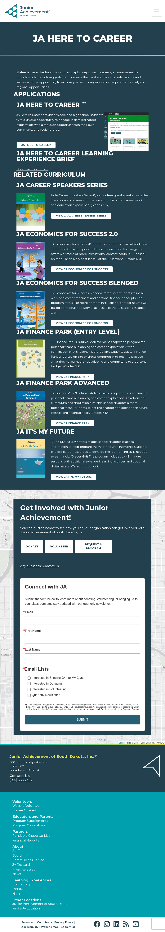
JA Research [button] (21, 865)
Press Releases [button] (23, 869)
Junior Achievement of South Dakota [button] (40, 904)
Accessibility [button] (29, 926)
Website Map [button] (50, 926)
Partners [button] (20, 831)
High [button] (16, 894)
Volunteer (59, 546)
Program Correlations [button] (28, 825)
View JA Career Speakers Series (81, 215)
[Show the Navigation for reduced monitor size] (156, 11)
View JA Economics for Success (82, 269)
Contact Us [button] (20, 776)
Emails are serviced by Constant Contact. (120, 709)
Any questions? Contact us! (39, 566)
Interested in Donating (47, 683)
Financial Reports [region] (25, 840)
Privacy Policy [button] (63, 922)
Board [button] (17, 855)
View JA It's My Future (73, 477)
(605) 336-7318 (21, 780)
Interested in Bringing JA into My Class (58, 677)
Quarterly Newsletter (46, 695)
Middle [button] (17, 889)
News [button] (16, 874)
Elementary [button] (21, 884)
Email (29, 612)
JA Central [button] (68, 926)
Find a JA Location (26, 908)
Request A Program (93, 546)
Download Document (32, 169)
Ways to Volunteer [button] (26, 806)
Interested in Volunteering (49, 689)
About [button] (17, 846)
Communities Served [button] (28, 860)
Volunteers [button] (22, 801)
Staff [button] (16, 851)
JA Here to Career (36, 145)
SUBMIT (82, 719)
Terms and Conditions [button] (36, 922)
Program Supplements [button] (30, 821)
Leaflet (122, 743)
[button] (98, 924)
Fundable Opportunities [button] (31, 835)
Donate (32, 546)
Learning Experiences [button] (31, 880)
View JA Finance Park (72, 377)
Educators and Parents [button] (33, 816)
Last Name (32, 649)
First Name (33, 630)
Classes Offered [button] (24, 810)
